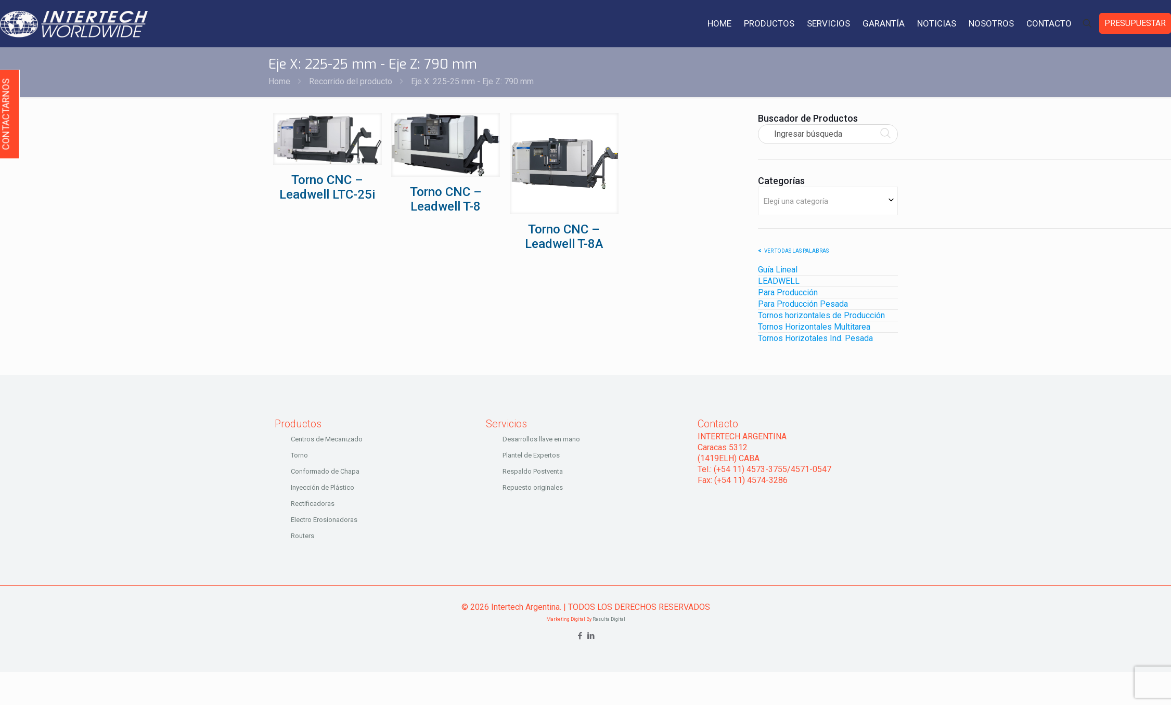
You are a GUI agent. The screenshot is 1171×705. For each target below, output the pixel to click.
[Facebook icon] (580, 636)
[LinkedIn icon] (591, 636)
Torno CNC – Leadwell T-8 (446, 199)
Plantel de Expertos (531, 455)
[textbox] (828, 201)
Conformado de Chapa (325, 471)
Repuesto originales (533, 487)
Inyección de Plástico (322, 487)
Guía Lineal (777, 270)
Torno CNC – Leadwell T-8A (564, 236)
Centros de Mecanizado (327, 439)
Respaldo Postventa (533, 471)
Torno (299, 455)
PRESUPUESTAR (1135, 23)
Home (279, 81)
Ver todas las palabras (796, 251)
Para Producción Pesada (803, 304)
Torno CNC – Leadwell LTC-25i (327, 187)
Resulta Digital (609, 619)
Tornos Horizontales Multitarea (814, 327)
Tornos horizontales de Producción (821, 315)
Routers (302, 536)
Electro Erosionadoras (324, 520)
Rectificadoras (312, 503)
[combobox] (828, 201)
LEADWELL (779, 281)
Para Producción (788, 292)
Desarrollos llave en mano (541, 439)
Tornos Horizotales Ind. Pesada (815, 338)
